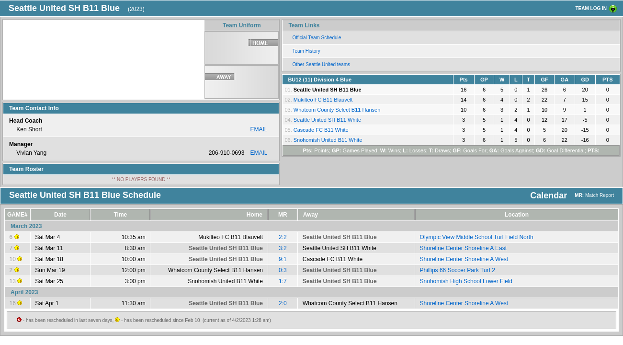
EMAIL (258, 129)
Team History (306, 51)
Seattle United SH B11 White (327, 120)
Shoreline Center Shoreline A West (464, 259)
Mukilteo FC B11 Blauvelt (323, 100)
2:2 (283, 237)
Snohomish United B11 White (328, 140)
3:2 (283, 248)
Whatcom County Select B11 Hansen (337, 110)
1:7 (283, 281)
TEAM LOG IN (591, 8)
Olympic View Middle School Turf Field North (476, 237)
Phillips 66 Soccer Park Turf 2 (457, 270)
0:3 (283, 270)
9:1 (283, 259)
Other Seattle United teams (321, 64)
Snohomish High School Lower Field (466, 281)
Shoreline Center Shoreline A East (463, 248)
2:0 (283, 303)
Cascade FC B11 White (321, 130)
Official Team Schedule (316, 37)
